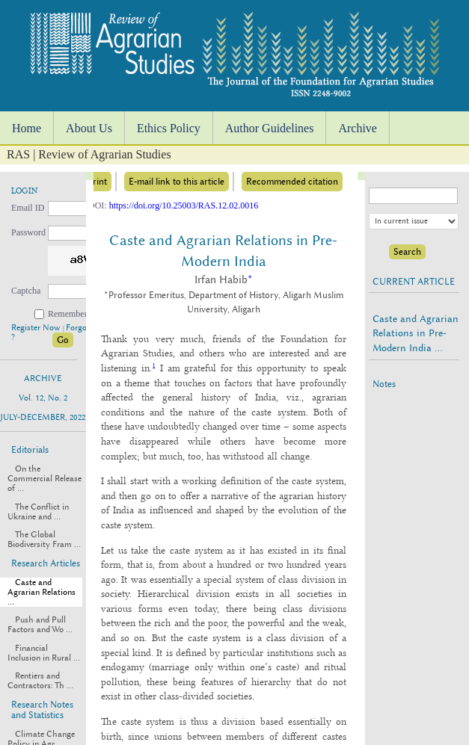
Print (97, 181)
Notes (384, 384)
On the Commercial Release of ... (44, 478)
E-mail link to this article (176, 181)
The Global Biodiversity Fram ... (44, 539)
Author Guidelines (269, 128)
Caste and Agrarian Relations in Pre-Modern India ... (416, 332)
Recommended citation (292, 181)
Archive (357, 128)
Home (26, 128)
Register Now (37, 328)
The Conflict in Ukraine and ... (38, 512)
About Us (89, 128)
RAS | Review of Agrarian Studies (89, 154)
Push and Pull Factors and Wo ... (40, 624)
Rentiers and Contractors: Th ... (40, 680)
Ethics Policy (168, 128)
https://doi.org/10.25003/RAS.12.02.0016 (183, 205)
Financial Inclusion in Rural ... (43, 653)
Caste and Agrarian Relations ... (41, 592)
